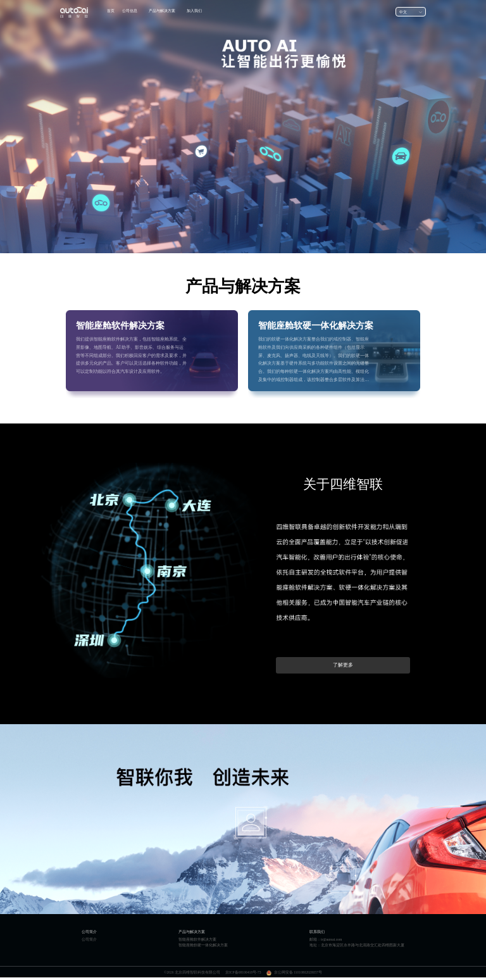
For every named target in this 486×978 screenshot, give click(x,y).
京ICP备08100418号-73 (243, 972)
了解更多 (343, 665)
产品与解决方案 (162, 10)
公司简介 (89, 939)
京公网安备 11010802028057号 (298, 972)
